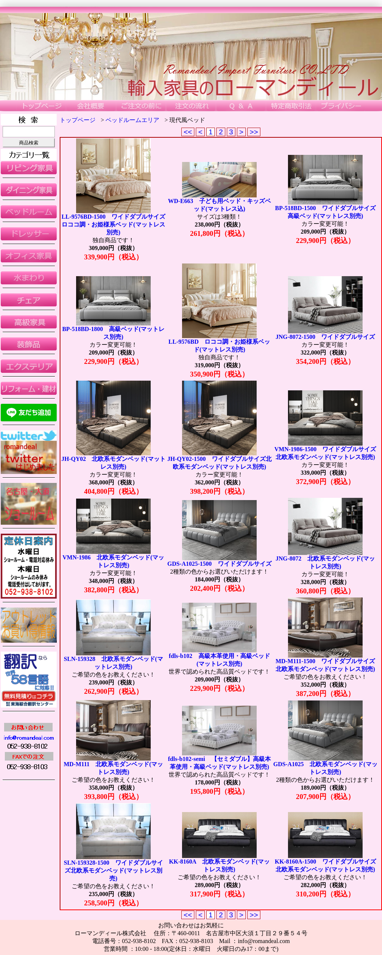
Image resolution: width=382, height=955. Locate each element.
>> (254, 132)
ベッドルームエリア (132, 120)
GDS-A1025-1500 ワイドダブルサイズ (219, 564)
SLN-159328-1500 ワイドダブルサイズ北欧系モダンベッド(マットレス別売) (113, 870)
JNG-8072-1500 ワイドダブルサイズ (325, 337)
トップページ (78, 120)
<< (188, 132)
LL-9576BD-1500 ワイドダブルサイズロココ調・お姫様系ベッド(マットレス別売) (113, 224)
